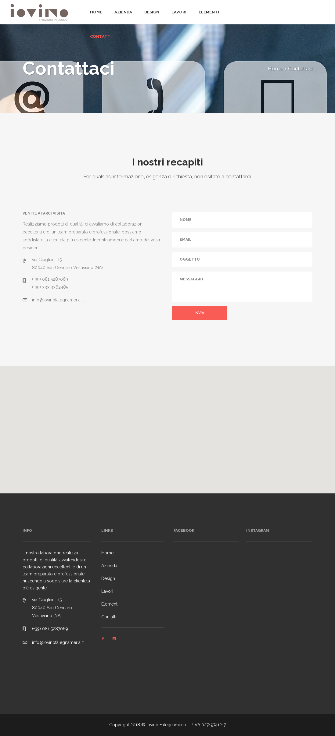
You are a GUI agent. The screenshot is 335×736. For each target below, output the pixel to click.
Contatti (108, 616)
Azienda (109, 565)
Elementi (109, 604)
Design (108, 578)
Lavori (107, 591)
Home (275, 69)
